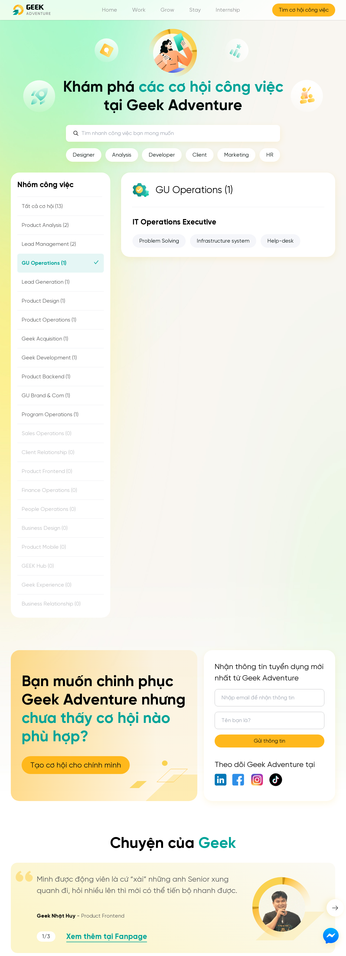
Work (138, 10)
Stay (195, 10)
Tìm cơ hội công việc (304, 10)
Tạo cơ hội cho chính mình (75, 764)
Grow (167, 10)
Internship (228, 10)
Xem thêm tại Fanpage (106, 936)
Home (109, 10)
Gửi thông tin (269, 741)
